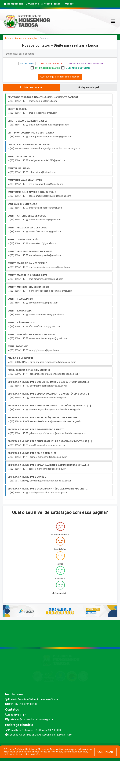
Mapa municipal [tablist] (88, 87)
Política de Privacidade (51, 752)
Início (8, 38)
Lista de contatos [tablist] (31, 87)
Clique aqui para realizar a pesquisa (60, 76)
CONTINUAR (105, 751)
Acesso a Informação (25, 38)
